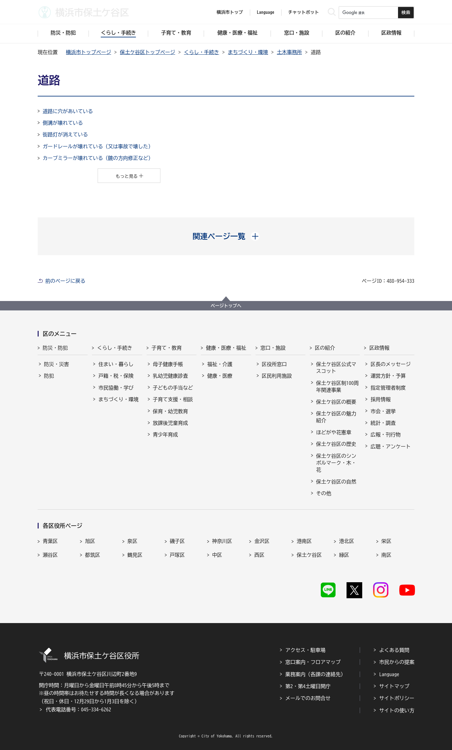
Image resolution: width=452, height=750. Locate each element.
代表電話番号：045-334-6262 (78, 709)
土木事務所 (289, 52)
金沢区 (261, 541)
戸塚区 (177, 554)
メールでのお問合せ (308, 698)
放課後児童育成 (170, 422)
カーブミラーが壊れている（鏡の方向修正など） (98, 158)
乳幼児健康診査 (170, 375)
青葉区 (50, 541)
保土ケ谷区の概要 (336, 401)
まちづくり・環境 (248, 52)
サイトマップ (394, 686)
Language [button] (265, 12)
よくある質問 (394, 650)
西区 (259, 554)
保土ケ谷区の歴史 (336, 443)
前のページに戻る (65, 280)
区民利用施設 (277, 375)
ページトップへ (226, 306)
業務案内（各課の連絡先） (315, 674)
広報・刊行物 (385, 434)
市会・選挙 (383, 411)
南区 (386, 554)
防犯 (49, 375)
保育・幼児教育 (170, 411)
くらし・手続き (201, 52)
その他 (323, 493)
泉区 (132, 541)
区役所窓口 (274, 364)
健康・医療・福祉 (226, 347)
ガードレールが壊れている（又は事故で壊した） (98, 146)
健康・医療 (219, 375)
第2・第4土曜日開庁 (308, 686)
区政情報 (379, 347)
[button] (226, 236)
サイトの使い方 (396, 710)
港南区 (304, 541)
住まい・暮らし (115, 364)
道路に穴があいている (68, 111)
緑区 (344, 554)
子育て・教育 (167, 347)
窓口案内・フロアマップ (313, 662)
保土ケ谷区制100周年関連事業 (337, 386)
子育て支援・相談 (173, 399)
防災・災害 (56, 364)
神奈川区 (222, 541)
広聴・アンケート (390, 446)
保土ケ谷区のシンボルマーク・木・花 (336, 463)
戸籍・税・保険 (115, 375)
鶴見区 (135, 554)
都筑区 (92, 554)
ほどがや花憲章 (333, 432)
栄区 (386, 541)
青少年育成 (165, 434)
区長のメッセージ (390, 364)
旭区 (90, 541)
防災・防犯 (55, 347)
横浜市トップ (230, 12)
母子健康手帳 (168, 364)
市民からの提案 (396, 662)
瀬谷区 (50, 554)
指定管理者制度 (388, 387)
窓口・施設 (273, 347)
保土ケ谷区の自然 (336, 481)
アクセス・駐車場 (305, 650)
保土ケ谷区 (309, 554)
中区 (217, 554)
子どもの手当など (173, 387)
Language (389, 674)
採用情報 (380, 399)
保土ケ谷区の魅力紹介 (336, 417)
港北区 (346, 541)
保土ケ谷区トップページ (147, 52)
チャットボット (303, 12)
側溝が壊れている (63, 122)
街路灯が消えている (65, 134)
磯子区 (177, 541)
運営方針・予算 (388, 375)
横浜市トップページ (88, 52)
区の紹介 (325, 347)
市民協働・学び (115, 387)
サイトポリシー (396, 698)
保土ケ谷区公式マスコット (336, 368)
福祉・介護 (219, 364)
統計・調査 (383, 422)
